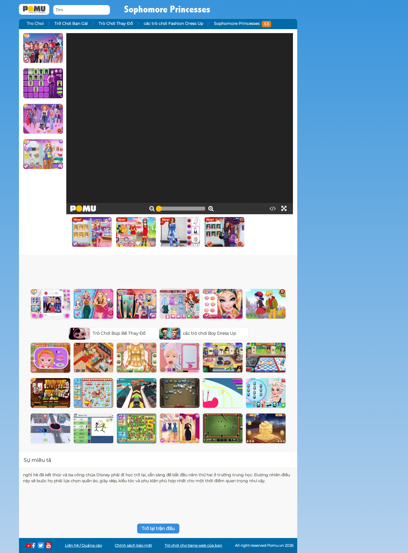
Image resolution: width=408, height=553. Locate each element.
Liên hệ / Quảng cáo (83, 545)
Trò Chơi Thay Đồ (116, 23)
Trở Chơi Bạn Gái (71, 23)
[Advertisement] (158, 270)
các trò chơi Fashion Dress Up (173, 23)
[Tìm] (81, 10)
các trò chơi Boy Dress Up (197, 333)
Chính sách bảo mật (133, 545)
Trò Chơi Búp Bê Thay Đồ (107, 333)
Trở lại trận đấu (158, 528)
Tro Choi (35, 23)
